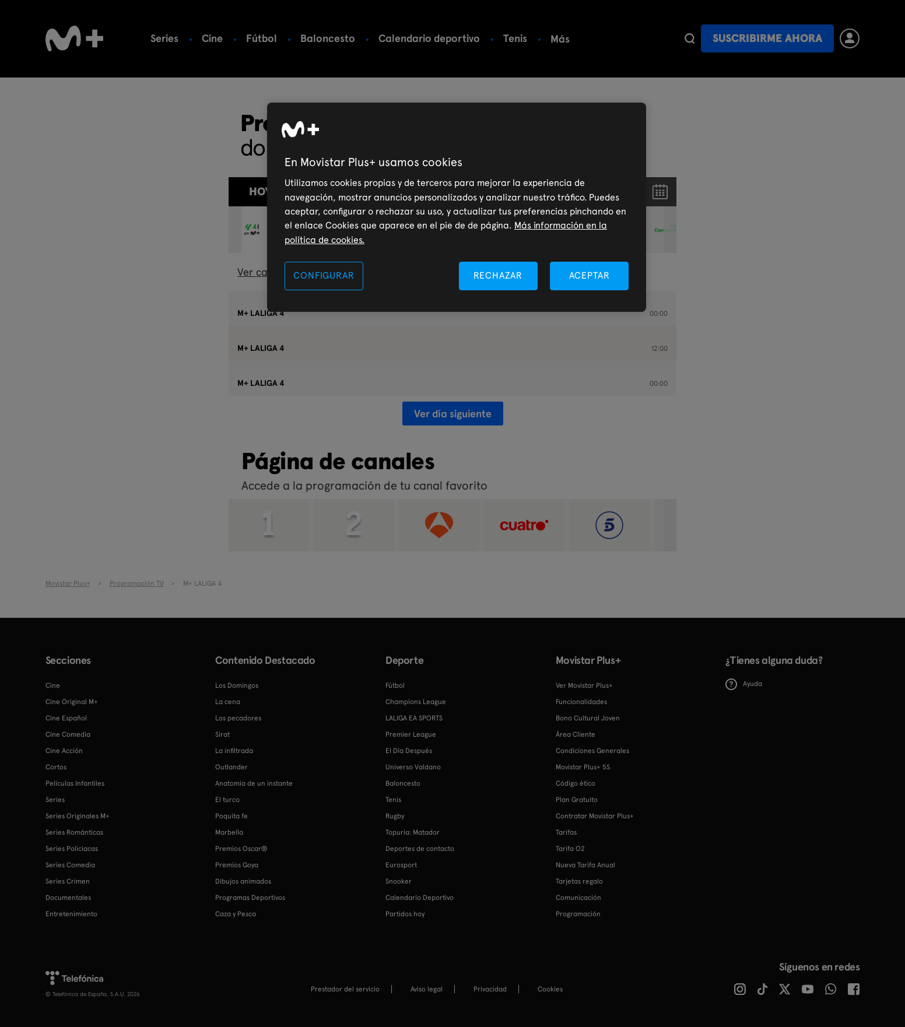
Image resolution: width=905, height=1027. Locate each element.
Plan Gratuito (577, 800)
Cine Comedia (67, 734)
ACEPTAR (589, 275)
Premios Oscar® (241, 849)
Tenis (515, 38)
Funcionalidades (581, 702)
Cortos (55, 767)
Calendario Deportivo (419, 898)
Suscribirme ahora (767, 38)
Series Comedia (70, 865)
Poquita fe (231, 816)
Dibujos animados (243, 881)
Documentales (68, 898)
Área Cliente (575, 734)
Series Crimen (67, 881)
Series (164, 38)
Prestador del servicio (345, 989)
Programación (578, 914)
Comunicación (578, 898)
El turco (227, 800)
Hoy (260, 191)
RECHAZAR (497, 275)
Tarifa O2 (570, 849)
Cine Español (66, 718)
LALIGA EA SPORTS (414, 718)
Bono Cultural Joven (588, 718)
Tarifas (566, 832)
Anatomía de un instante (254, 783)
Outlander (231, 767)
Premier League (410, 734)
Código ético (575, 783)
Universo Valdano (413, 767)
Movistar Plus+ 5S (583, 767)
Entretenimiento (71, 914)
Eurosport (401, 865)
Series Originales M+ (77, 816)
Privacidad (490, 989)
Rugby (394, 816)
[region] (456, 207)
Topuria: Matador (412, 832)
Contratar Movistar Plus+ (595, 816)
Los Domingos (236, 685)
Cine (212, 38)
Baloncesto (327, 38)
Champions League (415, 702)
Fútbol (261, 38)
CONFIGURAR (323, 275)
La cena (227, 702)
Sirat (222, 734)
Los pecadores (238, 718)
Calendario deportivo (429, 38)
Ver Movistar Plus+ (584, 685)
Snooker (398, 881)
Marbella (229, 832)
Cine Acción (64, 751)
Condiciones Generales (592, 751)
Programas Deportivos (250, 898)
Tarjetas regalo (579, 881)
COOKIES (550, 989)
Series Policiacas (71, 849)
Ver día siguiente (453, 413)
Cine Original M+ (71, 702)
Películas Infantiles (74, 783)
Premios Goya (236, 865)
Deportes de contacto (419, 849)
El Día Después (408, 751)
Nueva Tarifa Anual (585, 865)
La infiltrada (234, 751)
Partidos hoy (405, 914)
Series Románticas (74, 832)
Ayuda (743, 684)
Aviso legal (427, 989)
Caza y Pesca (235, 914)
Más (560, 39)
